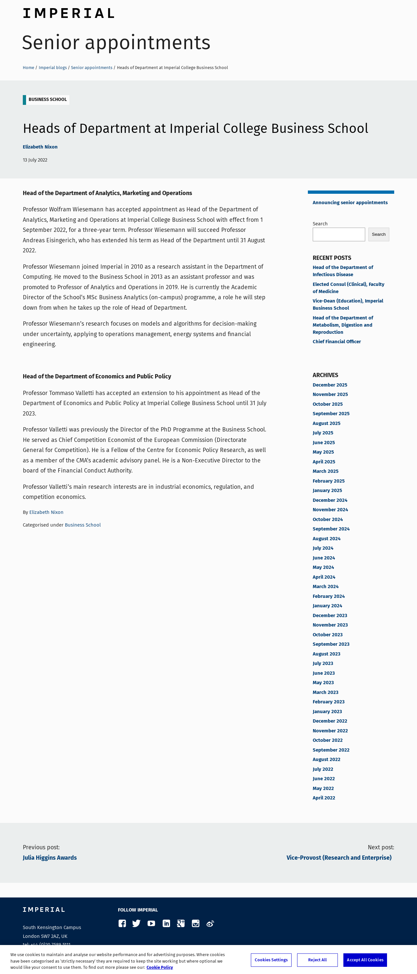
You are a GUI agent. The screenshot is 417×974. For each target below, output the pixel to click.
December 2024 (330, 500)
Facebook (122, 924)
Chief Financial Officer (337, 342)
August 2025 (326, 424)
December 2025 (330, 385)
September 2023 (331, 644)
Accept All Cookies (365, 962)
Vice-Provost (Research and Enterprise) (340, 858)
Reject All (317, 962)
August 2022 (326, 760)
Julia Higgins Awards (50, 858)
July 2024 (323, 548)
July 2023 (323, 664)
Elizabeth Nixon (40, 147)
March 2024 (325, 587)
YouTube (151, 924)
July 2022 (323, 769)
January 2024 (327, 606)
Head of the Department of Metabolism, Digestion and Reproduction (343, 325)
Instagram (195, 924)
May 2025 (323, 452)
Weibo (210, 924)
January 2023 (327, 712)
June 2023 (324, 673)
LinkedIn (166, 924)
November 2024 (330, 510)
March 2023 (325, 693)
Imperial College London (68, 11)
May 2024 (323, 568)
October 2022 (328, 740)
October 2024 (328, 520)
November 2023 (330, 625)
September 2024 (331, 529)
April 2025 (324, 462)
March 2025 (325, 471)
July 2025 (323, 433)
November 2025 (330, 395)
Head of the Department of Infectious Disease (343, 271)
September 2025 (331, 414)
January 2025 (327, 491)
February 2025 (329, 481)
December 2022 (330, 721)
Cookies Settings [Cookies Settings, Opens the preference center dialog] (271, 962)
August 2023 (326, 654)
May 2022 (323, 789)
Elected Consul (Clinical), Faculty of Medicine (348, 288)
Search (320, 224)
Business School (48, 99)
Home (28, 67)
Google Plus (181, 924)
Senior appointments (116, 42)
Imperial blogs (53, 67)
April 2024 (324, 577)
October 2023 (328, 635)
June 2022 (324, 779)
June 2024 (324, 558)
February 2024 (329, 596)
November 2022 (330, 731)
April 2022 (324, 798)
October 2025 (328, 404)
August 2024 (326, 539)
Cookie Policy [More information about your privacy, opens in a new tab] (160, 970)
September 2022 (331, 750)
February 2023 (329, 702)
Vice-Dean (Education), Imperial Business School (348, 304)
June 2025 (324, 443)
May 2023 (323, 683)
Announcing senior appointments (350, 203)
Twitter (137, 924)
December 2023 (330, 616)
